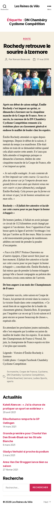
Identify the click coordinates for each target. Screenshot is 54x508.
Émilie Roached (14, 378)
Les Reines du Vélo (27, 6)
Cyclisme (43, 371)
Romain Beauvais (21, 59)
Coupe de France (28, 371)
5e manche (12, 371)
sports (10, 381)
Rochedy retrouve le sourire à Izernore (27, 49)
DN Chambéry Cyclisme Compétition (25, 374)
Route (27, 39)
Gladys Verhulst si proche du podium (26, 451)
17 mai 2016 (43, 59)
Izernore (28, 378)
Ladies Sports (40, 378)
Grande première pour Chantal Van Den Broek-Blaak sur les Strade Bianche (25, 437)
